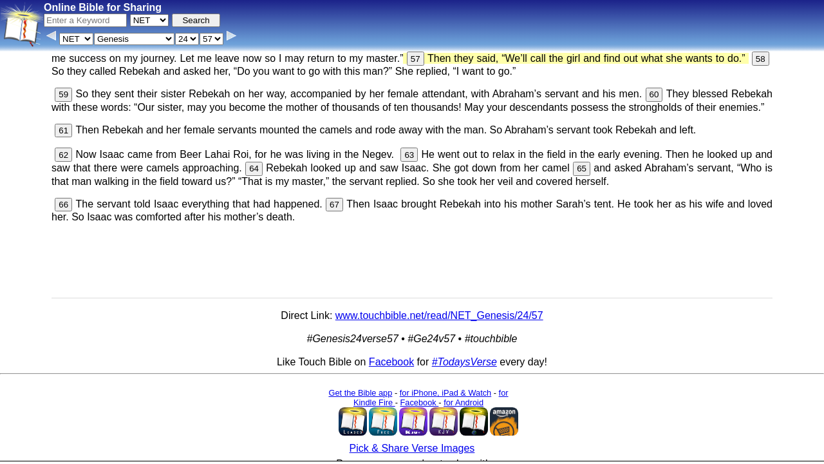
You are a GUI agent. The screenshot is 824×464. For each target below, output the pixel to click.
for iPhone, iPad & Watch (446, 393)
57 (415, 59)
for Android (463, 402)
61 (63, 130)
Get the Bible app (360, 393)
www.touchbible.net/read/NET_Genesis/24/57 (439, 315)
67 (334, 204)
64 (254, 168)
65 (581, 168)
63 (409, 155)
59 (63, 94)
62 (63, 155)
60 (654, 94)
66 (63, 204)
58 (760, 59)
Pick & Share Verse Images (412, 448)
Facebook (391, 361)
